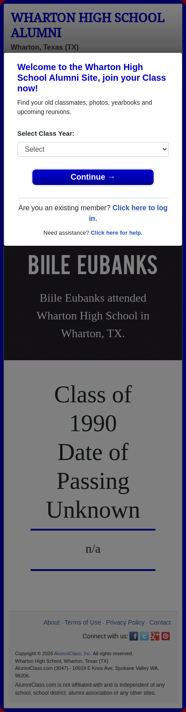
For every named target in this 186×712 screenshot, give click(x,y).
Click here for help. (117, 232)
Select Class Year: (45, 133)
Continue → (93, 177)
